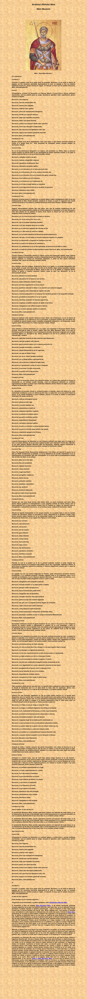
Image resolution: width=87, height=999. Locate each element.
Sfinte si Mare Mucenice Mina (42, 958)
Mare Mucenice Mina (43, 905)
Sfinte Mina (71, 912)
